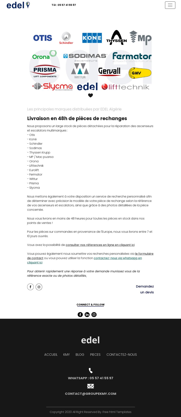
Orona (34, 161)
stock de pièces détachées (83, 126)
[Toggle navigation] (170, 5)
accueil (50, 354)
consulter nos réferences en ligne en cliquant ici (100, 245)
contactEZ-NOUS (121, 354)
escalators (39, 130)
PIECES (95, 354)
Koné (33, 139)
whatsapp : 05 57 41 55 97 (90, 378)
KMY (66, 354)
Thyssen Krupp (39, 152)
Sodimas (35, 148)
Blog (80, 354)
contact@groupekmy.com (90, 393)
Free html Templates (116, 412)
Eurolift (34, 170)
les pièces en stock (116, 218)
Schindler (35, 144)
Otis (32, 135)
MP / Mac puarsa (41, 157)
